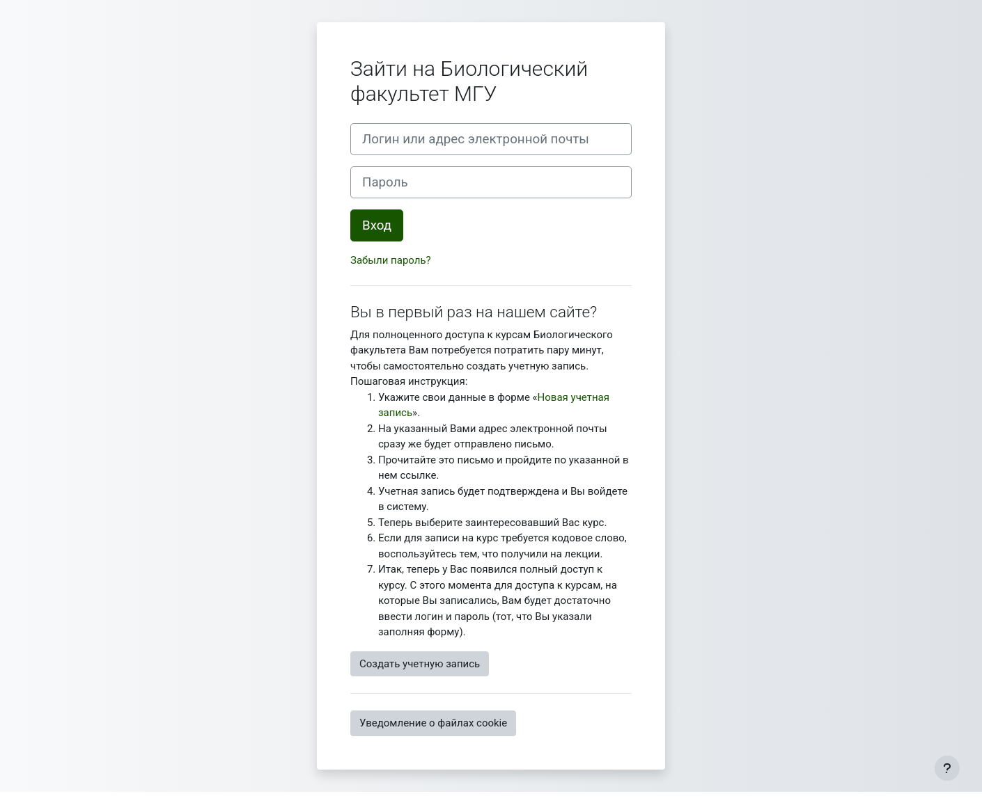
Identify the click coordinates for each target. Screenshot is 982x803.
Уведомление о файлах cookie (433, 723)
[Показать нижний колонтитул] (947, 768)
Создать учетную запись (419, 664)
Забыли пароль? (390, 260)
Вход (376, 225)
